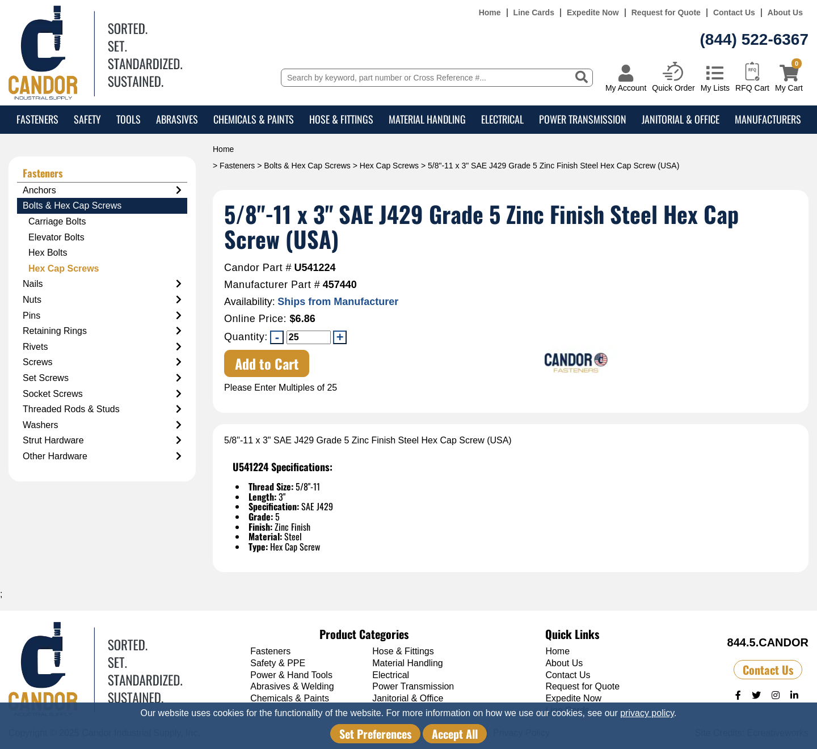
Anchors (102, 190)
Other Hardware (102, 456)
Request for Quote (666, 13)
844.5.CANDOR (767, 642)
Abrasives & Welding (292, 686)
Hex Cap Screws (389, 165)
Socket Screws (102, 394)
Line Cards (533, 13)
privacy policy (647, 713)
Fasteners (37, 119)
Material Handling (427, 119)
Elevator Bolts (56, 237)
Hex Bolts (47, 252)
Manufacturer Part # (272, 285)
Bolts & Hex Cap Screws (307, 165)
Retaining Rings (102, 331)
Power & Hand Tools (291, 675)
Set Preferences (375, 733)
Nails (102, 284)
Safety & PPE (277, 663)
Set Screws (102, 378)
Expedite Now (593, 13)
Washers (102, 425)
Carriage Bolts (57, 221)
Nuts (102, 300)
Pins (102, 316)
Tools (128, 119)
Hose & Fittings (341, 119)
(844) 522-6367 (754, 39)
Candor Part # (258, 268)
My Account (625, 87)
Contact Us (734, 13)
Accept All (455, 733)
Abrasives (177, 119)
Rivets (102, 347)
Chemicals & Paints (253, 119)
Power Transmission (582, 119)
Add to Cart (267, 363)
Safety (87, 119)
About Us (785, 13)
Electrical (502, 119)
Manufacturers (768, 119)
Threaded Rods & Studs (102, 409)
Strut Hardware (102, 440)
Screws (102, 362)
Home (490, 13)
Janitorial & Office (680, 119)
